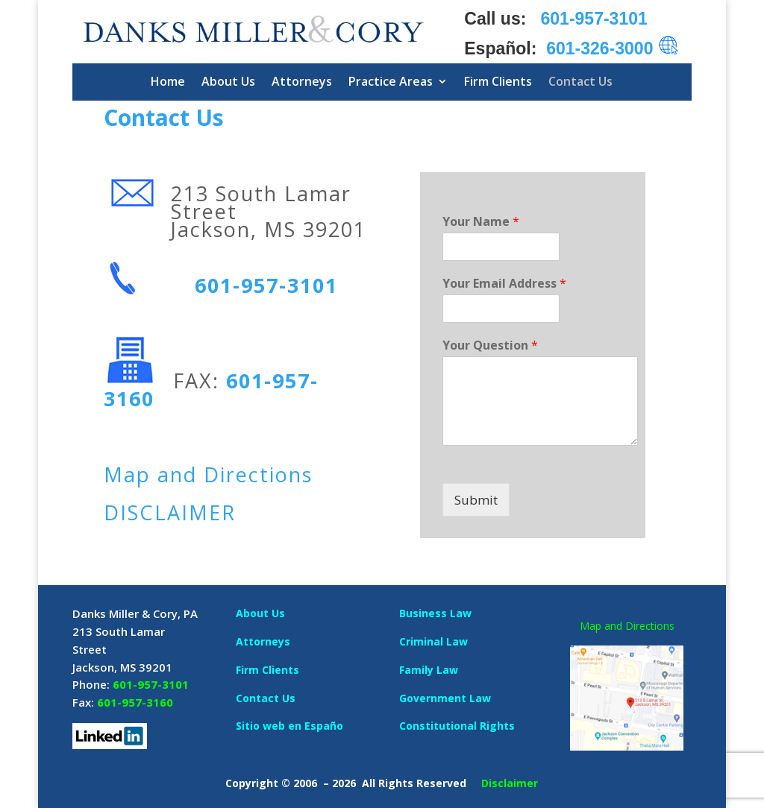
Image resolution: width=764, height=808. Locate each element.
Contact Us (580, 81)
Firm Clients (498, 81)
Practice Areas (390, 81)
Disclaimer (509, 783)
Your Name (480, 222)
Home (168, 81)
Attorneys (302, 81)
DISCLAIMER (170, 512)
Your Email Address (504, 283)
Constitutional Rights (457, 726)
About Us (228, 81)
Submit (476, 499)
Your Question (490, 345)
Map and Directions (208, 474)
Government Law (445, 698)
